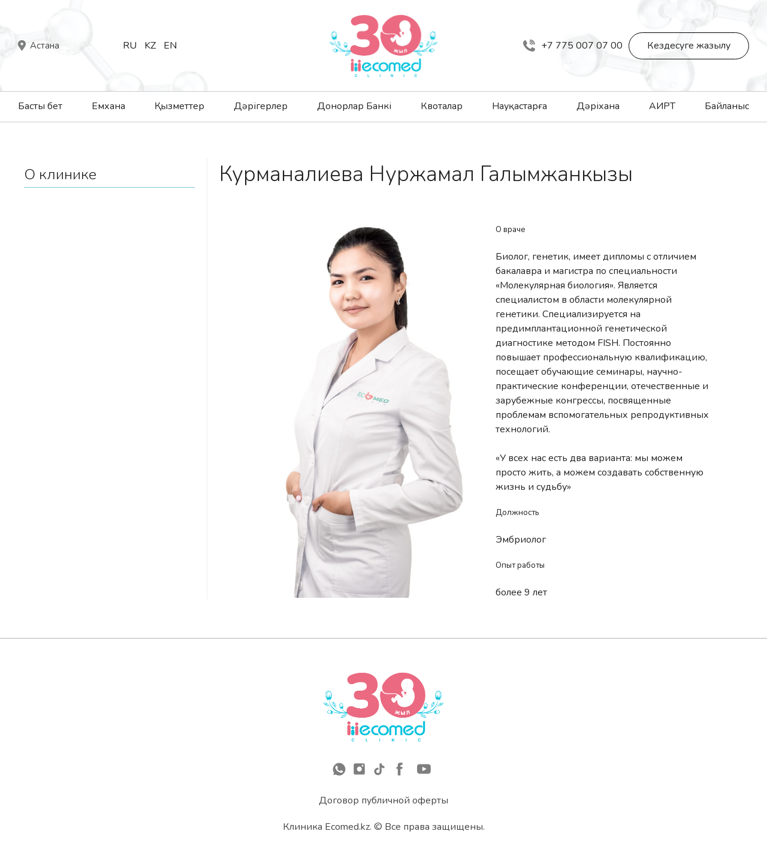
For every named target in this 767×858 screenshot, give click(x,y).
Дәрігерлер (261, 106)
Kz (150, 45)
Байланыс (727, 106)
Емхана (108, 106)
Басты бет (40, 106)
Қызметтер (179, 106)
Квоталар (442, 106)
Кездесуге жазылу (688, 45)
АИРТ (662, 106)
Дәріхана (598, 106)
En (170, 45)
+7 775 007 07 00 (573, 45)
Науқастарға (519, 106)
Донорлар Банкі (354, 106)
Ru (130, 45)
